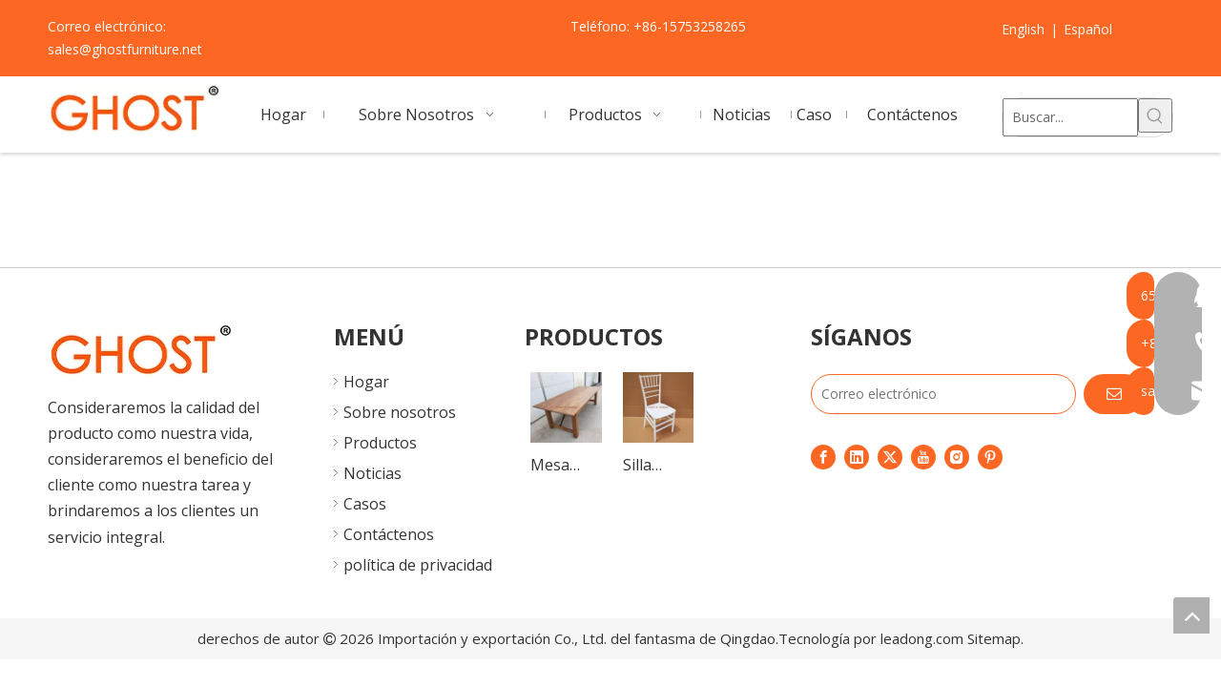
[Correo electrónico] (943, 394)
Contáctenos (388, 534)
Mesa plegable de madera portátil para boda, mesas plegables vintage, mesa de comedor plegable (565, 466)
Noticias (372, 473)
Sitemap (994, 638)
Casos (364, 503)
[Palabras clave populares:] (1155, 115)
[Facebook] (823, 456)
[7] (140, 350)
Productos (380, 442)
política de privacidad (417, 564)
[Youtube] (923, 456)
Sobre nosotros (399, 412)
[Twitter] (890, 456)
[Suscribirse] (1114, 394)
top (1191, 615)
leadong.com (921, 638)
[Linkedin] (856, 456)
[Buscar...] (1070, 117)
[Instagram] (956, 456)
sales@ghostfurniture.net (125, 49)
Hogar (366, 381)
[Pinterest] (990, 456)
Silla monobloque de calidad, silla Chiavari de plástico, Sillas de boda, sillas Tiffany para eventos (658, 466)
